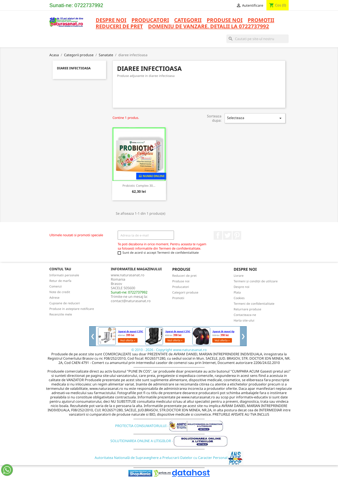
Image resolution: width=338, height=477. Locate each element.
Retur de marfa (60, 281)
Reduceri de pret (184, 275)
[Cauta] (257, 38)
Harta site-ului (244, 320)
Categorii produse (185, 292)
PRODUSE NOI (225, 20)
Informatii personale (64, 275)
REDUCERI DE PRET (119, 26)
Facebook (218, 235)
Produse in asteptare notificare (71, 309)
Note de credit (59, 292)
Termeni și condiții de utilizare (256, 281)
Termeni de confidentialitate (254, 303)
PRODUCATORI (150, 20)
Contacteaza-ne (245, 315)
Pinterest (237, 235)
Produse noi (180, 281)
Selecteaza (255, 118)
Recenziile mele (60, 314)
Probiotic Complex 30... (138, 185)
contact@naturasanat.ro (131, 300)
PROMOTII (261, 20)
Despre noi (111, 20)
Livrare (239, 275)
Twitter (227, 235)
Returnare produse (247, 309)
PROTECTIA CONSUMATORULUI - (169, 425)
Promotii (178, 298)
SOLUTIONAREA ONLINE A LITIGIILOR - (169, 440)
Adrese (54, 297)
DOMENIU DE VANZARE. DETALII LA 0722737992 (208, 26)
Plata (237, 292)
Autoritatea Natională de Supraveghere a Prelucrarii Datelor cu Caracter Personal (169, 457)
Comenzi (55, 286)
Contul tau (60, 269)
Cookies (239, 298)
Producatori (180, 287)
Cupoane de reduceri (64, 303)
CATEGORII (188, 20)
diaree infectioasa (74, 68)
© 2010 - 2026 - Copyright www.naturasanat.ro (169, 349)
